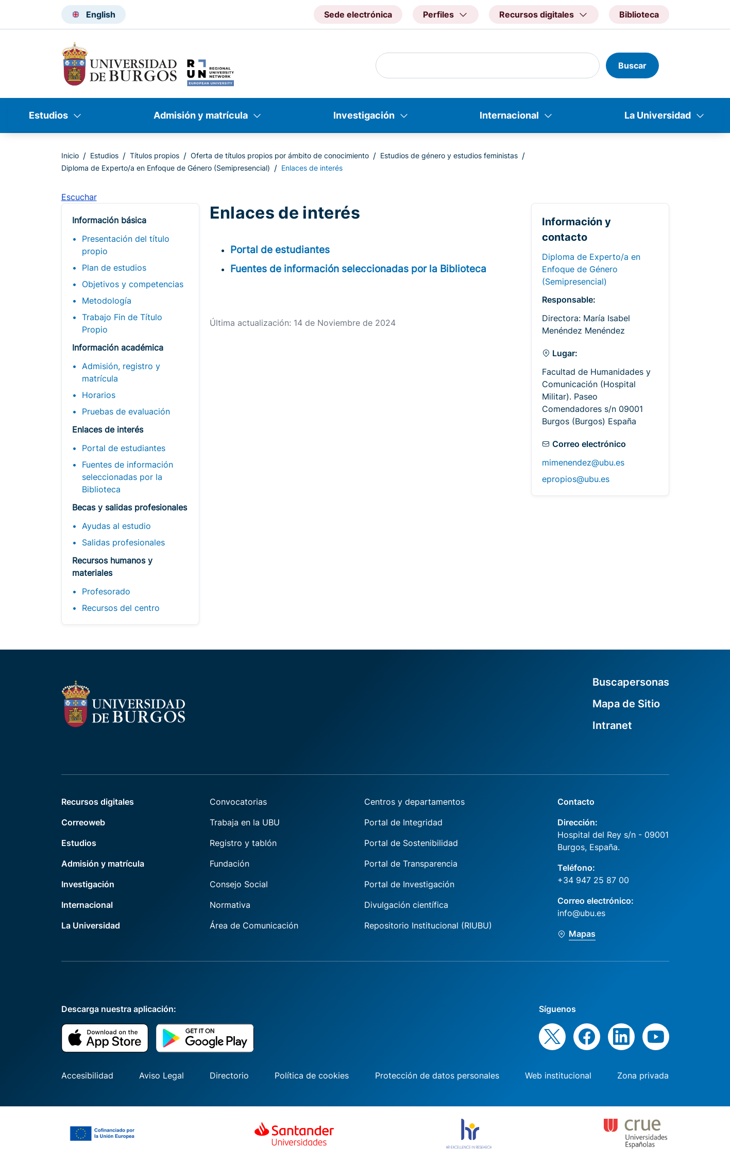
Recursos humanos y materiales (112, 566)
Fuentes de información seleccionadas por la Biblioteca (127, 476)
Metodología (106, 300)
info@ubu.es (581, 913)
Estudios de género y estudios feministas (449, 155)
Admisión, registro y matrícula (121, 372)
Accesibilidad (87, 1075)
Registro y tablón (243, 843)
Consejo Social (239, 884)
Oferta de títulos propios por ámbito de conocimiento (280, 155)
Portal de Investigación (409, 884)
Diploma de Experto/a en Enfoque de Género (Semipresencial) (165, 167)
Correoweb (83, 822)
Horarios (98, 395)
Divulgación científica (406, 905)
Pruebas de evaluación (126, 411)
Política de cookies (312, 1075)
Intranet (612, 725)
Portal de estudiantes (123, 448)
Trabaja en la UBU (245, 822)
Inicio (70, 155)
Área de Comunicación (254, 925)
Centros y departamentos (414, 802)
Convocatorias (238, 802)
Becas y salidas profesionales (129, 507)
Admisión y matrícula (201, 115)
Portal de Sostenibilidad (411, 843)
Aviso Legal (161, 1075)
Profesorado (106, 591)
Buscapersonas (630, 682)
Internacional (509, 115)
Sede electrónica (358, 14)
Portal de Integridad (403, 822)
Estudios (48, 115)
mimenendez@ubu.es (583, 462)
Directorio (229, 1075)
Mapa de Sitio (626, 704)
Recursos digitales (97, 802)
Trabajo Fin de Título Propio (122, 323)
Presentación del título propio (125, 245)
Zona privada (643, 1075)
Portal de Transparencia (410, 863)
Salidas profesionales (123, 542)
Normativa (230, 905)
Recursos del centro (121, 608)
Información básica (109, 220)
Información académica (117, 347)
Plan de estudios (114, 267)
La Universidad (657, 115)
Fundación (229, 863)
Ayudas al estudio (116, 526)
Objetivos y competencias (132, 284)
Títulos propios (154, 155)
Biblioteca (639, 14)
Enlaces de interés (107, 429)
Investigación (364, 115)
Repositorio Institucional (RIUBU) (428, 925)
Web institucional (558, 1075)
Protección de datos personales (437, 1075)
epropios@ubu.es (575, 479)
